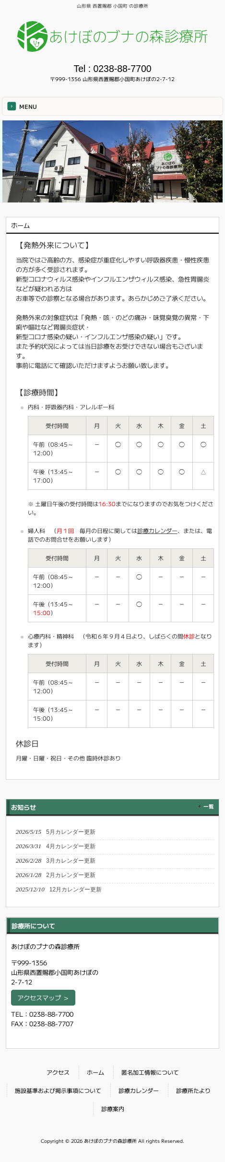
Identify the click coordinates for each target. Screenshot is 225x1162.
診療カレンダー (157, 530)
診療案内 (112, 1108)
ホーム (95, 1072)
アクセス (58, 1072)
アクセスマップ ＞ (43, 997)
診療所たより (193, 1090)
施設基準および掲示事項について (58, 1090)
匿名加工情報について (150, 1072)
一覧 (208, 806)
